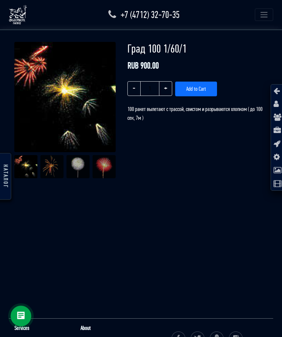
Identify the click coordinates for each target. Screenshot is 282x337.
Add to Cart (196, 88)
